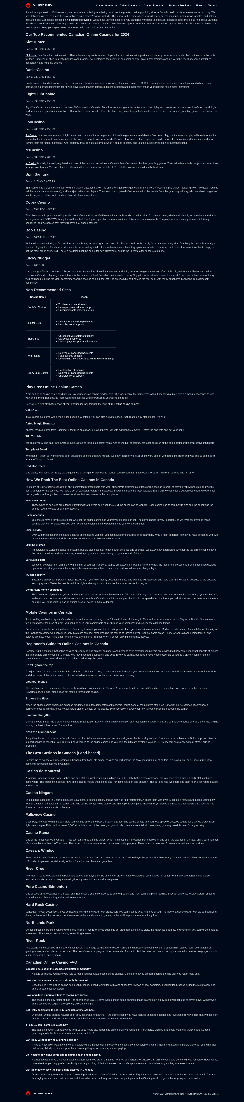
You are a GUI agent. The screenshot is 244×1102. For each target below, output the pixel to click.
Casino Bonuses (153, 5)
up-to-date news (184, 16)
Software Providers (179, 5)
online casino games (126, 404)
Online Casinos (129, 5)
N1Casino (31, 163)
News (199, 5)
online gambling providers (77, 20)
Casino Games (104, 5)
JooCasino (31, 135)
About (211, 5)
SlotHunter (31, 55)
